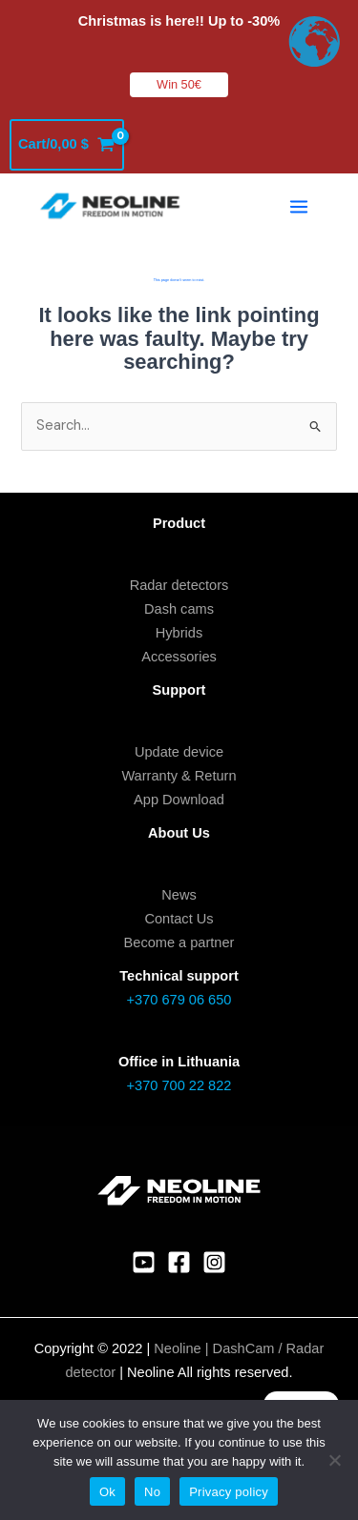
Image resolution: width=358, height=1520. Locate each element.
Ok (107, 1492)
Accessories (179, 656)
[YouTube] (144, 1262)
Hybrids (179, 632)
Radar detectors (179, 585)
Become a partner (179, 942)
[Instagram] (214, 1262)
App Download (179, 799)
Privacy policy (228, 1492)
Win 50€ (179, 84)
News (178, 894)
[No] (334, 1459)
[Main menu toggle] (299, 207)
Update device (179, 752)
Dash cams (179, 609)
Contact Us (178, 918)
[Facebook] (179, 1262)
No (152, 1492)
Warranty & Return (178, 775)
